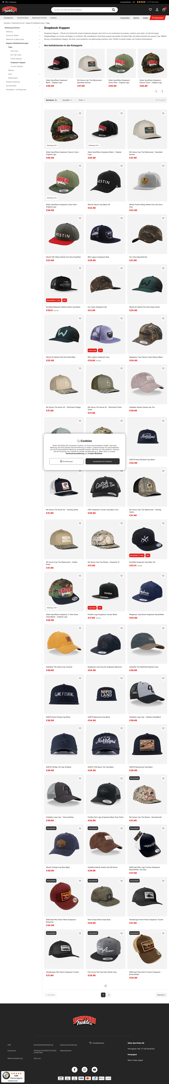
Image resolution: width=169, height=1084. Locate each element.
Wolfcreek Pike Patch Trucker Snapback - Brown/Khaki (145, 973)
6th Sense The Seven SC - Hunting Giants (62, 510)
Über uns (37, 1058)
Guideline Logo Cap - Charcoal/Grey (60, 817)
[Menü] (23, 1072)
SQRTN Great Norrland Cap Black (142, 460)
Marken (136, 18)
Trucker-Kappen (17, 66)
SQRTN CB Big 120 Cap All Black (58, 767)
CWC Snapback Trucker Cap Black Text (103, 510)
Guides (145, 18)
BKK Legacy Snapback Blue (98, 257)
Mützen (11, 70)
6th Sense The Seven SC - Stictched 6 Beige (63, 407)
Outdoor (53, 18)
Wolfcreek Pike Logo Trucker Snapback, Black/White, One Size (144, 868)
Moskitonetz (13, 78)
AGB (9, 1045)
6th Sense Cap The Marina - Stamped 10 (103, 562)
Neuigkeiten (125, 18)
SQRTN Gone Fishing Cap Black (58, 717)
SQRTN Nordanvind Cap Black (141, 767)
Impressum (12, 1051)
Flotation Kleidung (21, 82)
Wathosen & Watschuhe (21, 39)
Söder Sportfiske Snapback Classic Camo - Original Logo (151, 81)
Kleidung (21, 32)
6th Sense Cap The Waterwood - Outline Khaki (61, 563)
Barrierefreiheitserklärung (43, 1045)
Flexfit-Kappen (16, 59)
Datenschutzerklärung (68, 1045)
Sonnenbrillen (21, 86)
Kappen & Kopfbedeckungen (35, 23)
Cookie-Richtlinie (95, 453)
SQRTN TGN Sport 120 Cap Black (101, 767)
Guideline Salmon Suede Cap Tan (142, 407)
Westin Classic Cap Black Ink (99, 204)
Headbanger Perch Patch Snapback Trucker (146, 920)
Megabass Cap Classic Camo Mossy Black (146, 357)
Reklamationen (65, 1051)
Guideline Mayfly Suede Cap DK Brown (103, 867)
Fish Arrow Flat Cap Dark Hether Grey (102, 972)
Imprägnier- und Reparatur (16, 90)
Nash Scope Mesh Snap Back (99, 920)
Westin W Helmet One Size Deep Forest (144, 307)
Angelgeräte (8, 18)
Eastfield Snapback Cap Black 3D (142, 562)
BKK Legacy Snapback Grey (98, 357)
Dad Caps (14, 51)
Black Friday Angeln (135, 1060)
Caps (48, 23)
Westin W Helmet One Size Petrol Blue (60, 357)
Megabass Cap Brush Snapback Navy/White (146, 614)
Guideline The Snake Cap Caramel (59, 667)
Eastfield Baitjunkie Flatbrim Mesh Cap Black (63, 307)
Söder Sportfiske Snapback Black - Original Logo (56, 81)
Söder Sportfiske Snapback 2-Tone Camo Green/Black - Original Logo (62, 615)
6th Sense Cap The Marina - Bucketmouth (145, 817)
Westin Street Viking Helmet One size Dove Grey (146, 205)
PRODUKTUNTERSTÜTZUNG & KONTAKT (45, 1052)
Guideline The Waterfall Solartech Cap (143, 667)
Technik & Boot (22, 18)
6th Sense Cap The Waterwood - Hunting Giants (145, 511)
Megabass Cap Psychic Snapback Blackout (105, 667)
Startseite (7, 23)
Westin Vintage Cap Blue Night (58, 867)
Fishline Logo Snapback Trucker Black (102, 614)
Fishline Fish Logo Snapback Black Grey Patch (105, 817)
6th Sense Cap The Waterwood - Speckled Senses (90, 81)
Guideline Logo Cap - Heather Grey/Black (145, 717)
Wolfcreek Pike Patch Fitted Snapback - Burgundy (61, 921)
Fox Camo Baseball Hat (138, 257)
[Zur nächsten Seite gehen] (161, 995)
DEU (10, 2)
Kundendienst (125, 2)
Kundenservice (98, 1043)
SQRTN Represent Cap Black (99, 717)
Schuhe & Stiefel (21, 35)
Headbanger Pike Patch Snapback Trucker (62, 972)
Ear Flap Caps (16, 55)
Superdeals (157, 18)
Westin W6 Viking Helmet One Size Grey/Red (63, 257)
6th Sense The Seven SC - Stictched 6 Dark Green (105, 408)
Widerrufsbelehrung (15, 1058)
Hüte (22, 74)
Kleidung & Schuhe (39, 18)
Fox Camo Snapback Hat (97, 307)
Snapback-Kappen (18, 62)
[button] (149, 2)
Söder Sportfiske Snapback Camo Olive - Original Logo (119, 81)
